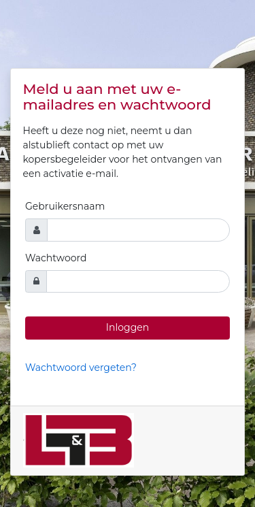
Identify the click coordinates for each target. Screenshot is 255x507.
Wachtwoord (55, 258)
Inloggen (127, 327)
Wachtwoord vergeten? (81, 367)
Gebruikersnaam (65, 206)
